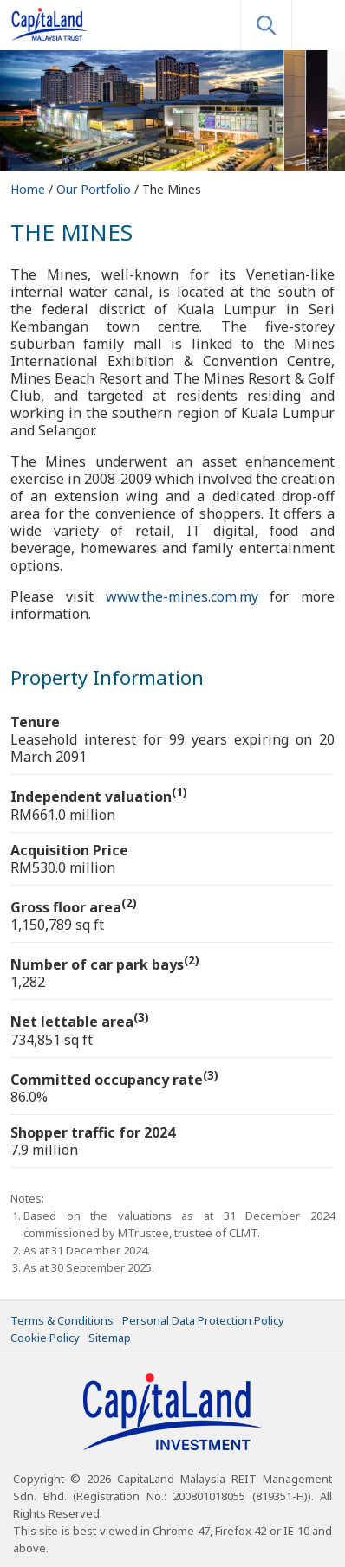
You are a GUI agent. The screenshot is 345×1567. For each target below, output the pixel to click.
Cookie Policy (45, 1337)
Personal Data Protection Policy (203, 1320)
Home (29, 189)
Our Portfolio (95, 189)
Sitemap (109, 1337)
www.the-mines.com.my (182, 596)
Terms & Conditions (62, 1320)
